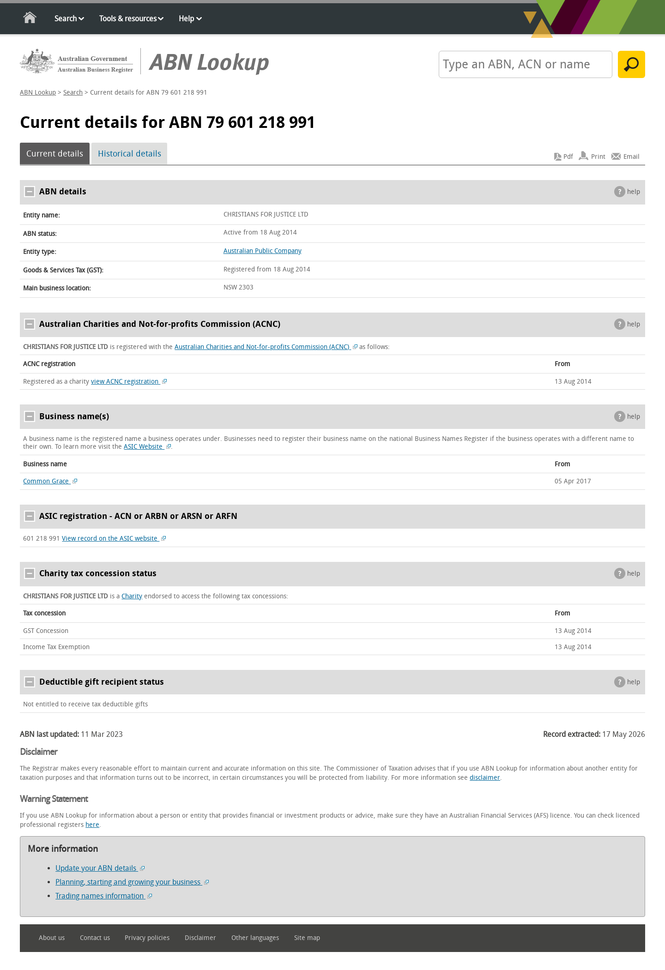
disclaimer (485, 778)
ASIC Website (147, 447)
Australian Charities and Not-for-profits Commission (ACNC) (266, 347)
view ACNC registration (129, 382)
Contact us (95, 938)
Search (65, 18)
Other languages (255, 938)
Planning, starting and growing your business (132, 882)
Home (30, 19)
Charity (131, 596)
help (633, 192)
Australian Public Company (263, 251)
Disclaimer (200, 938)
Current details (54, 154)
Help (186, 18)
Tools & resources (128, 18)
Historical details (129, 154)
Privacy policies (147, 938)
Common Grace (50, 481)
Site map (307, 938)
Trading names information (103, 896)
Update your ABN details (100, 868)
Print (598, 157)
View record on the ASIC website (114, 538)
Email (631, 157)
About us (52, 938)
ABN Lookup (38, 92)
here (92, 825)
